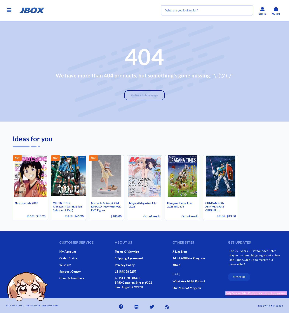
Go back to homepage (144, 95)
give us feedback (71, 278)
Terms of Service (127, 251)
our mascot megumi (187, 288)
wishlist (65, 265)
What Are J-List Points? (189, 281)
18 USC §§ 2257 (126, 271)
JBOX (176, 265)
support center (70, 271)
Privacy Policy (125, 265)
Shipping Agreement (129, 258)
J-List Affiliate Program (189, 258)
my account (67, 251)
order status (68, 258)
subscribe (239, 277)
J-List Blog (180, 251)
